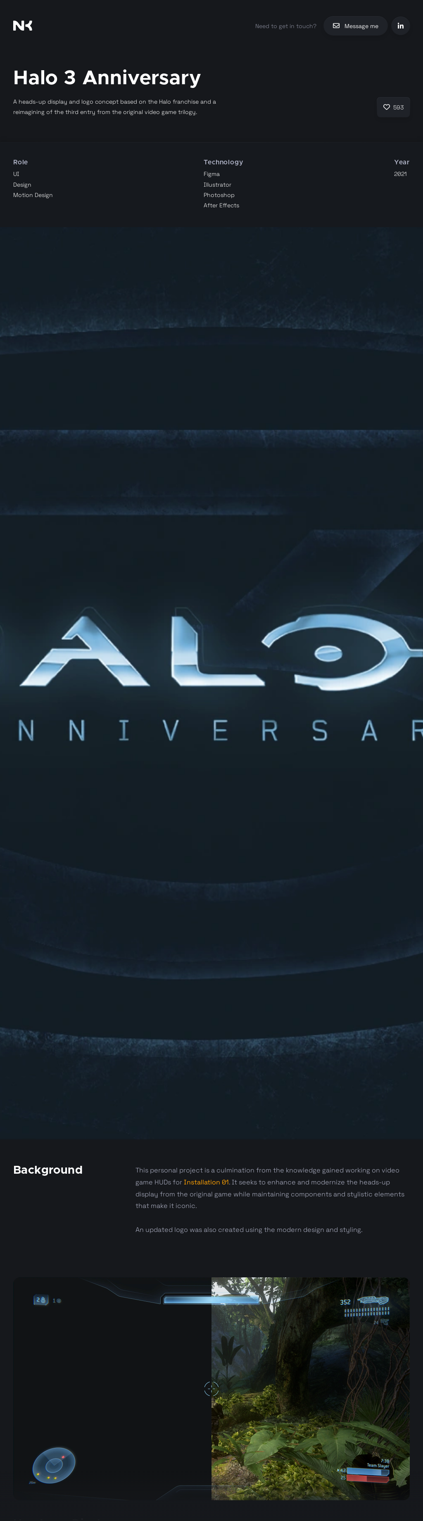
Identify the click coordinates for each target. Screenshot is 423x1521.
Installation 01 (206, 1182)
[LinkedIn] (401, 26)
